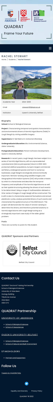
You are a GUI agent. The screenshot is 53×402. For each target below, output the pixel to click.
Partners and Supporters (15, 358)
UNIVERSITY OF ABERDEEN (17, 318)
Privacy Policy (36, 391)
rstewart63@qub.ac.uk (31, 107)
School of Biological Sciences (17, 324)
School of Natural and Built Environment (21, 344)
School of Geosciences (15, 327)
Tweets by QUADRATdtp (11, 373)
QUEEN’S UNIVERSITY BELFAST (20, 334)
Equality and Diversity (19, 391)
